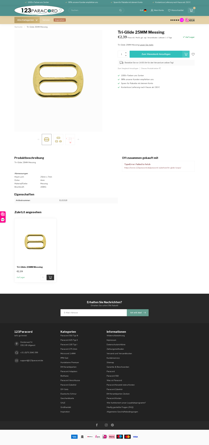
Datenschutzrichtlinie (116, 344)
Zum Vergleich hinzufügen (128, 68)
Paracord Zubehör (68, 385)
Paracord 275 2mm (69, 349)
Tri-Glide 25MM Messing (37, 27)
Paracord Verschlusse (70, 380)
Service (46, 19)
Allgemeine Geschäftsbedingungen (122, 411)
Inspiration (60, 19)
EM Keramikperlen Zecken (118, 394)
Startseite (18, 27)
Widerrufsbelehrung (116, 335)
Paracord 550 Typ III (69, 335)
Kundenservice (113, 358)
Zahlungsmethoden (115, 349)
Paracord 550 (113, 376)
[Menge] (43, 277)
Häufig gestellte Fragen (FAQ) (120, 407)
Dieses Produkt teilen (151, 68)
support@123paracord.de (31, 360)
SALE (63, 402)
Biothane (65, 376)
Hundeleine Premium (70, 362)
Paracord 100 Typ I (69, 344)
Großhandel (66, 407)
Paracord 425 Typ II (69, 340)
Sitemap (110, 362)
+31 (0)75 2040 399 (29, 352)
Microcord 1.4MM (68, 353)
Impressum (111, 340)
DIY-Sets (64, 389)
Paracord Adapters (69, 371)
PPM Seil (64, 358)
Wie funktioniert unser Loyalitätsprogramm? (126, 402)
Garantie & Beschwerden (118, 367)
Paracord (111, 371)
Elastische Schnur (68, 394)
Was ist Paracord (114, 380)
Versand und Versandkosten (119, 353)
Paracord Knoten (114, 398)
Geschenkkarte (67, 398)
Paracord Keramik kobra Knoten (121, 385)
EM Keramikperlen (68, 367)
